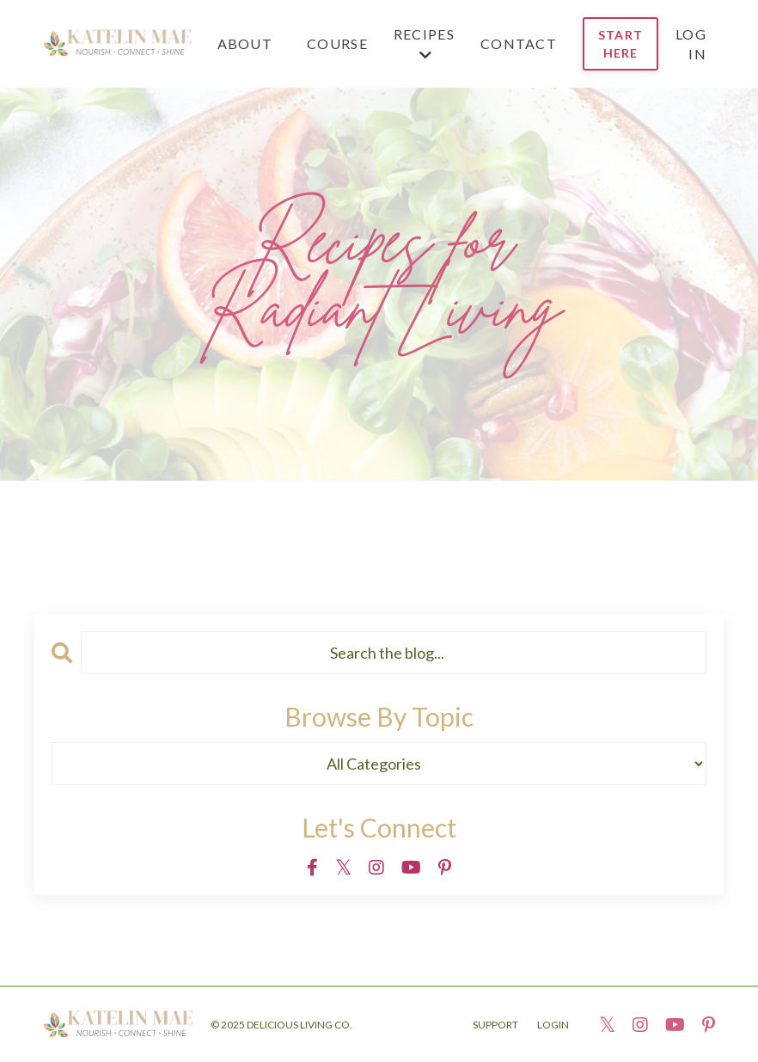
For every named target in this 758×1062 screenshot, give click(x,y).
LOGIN (553, 1024)
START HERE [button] (620, 44)
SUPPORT (495, 1024)
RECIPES (424, 44)
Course (337, 43)
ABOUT (245, 43)
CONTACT (518, 43)
